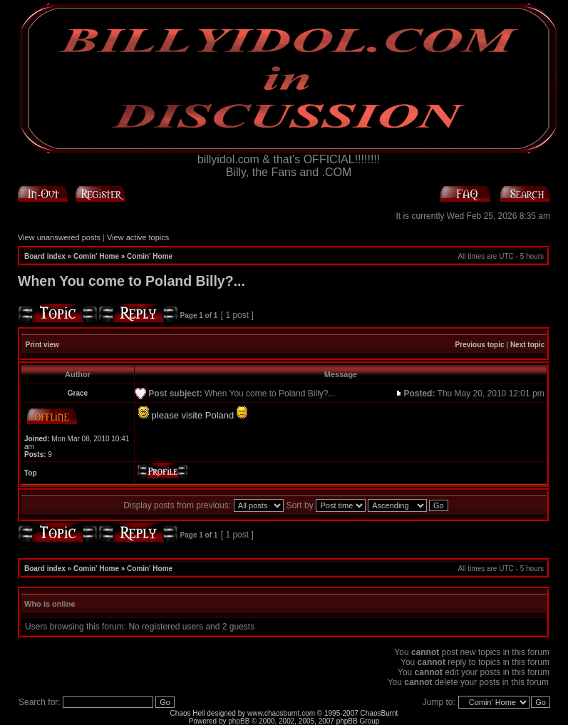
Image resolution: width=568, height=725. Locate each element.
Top (30, 473)
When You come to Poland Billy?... (131, 281)
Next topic (527, 345)
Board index (45, 256)
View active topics (138, 237)
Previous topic (480, 345)
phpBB (238, 721)
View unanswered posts (59, 237)
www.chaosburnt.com (281, 713)
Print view (42, 345)
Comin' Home (96, 256)
